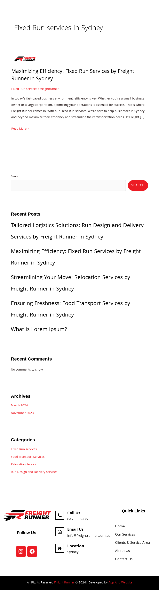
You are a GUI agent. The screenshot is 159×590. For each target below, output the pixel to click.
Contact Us (124, 559)
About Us (122, 551)
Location (75, 546)
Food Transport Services (28, 457)
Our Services (125, 535)
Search (15, 176)
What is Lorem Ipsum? (39, 330)
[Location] (59, 548)
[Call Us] (59, 515)
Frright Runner (64, 582)
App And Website (121, 582)
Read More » (20, 129)
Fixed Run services (24, 89)
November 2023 (22, 413)
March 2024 (19, 405)
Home (120, 527)
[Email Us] (59, 532)
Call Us (73, 513)
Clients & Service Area (132, 543)
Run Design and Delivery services (34, 472)
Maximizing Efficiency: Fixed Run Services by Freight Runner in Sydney (72, 75)
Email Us (75, 530)
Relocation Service (23, 464)
